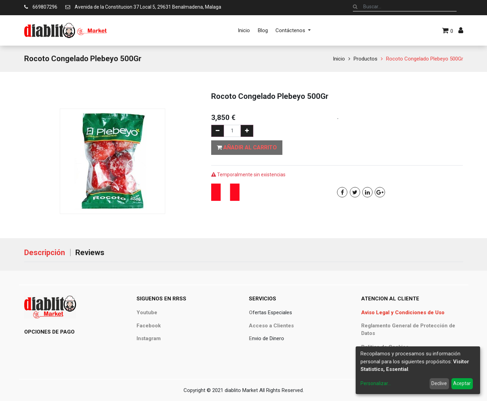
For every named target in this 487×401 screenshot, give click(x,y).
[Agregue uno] (247, 131)
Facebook (149, 326)
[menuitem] (244, 30)
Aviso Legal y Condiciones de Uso (402, 312)
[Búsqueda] (355, 6)
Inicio (339, 59)
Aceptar (462, 383)
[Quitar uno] (217, 131)
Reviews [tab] (89, 252)
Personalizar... (375, 383)
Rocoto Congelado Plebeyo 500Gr (424, 59)
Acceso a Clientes (271, 326)
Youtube (147, 312)
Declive (439, 383)
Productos (365, 59)
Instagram (149, 338)
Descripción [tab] (44, 252)
